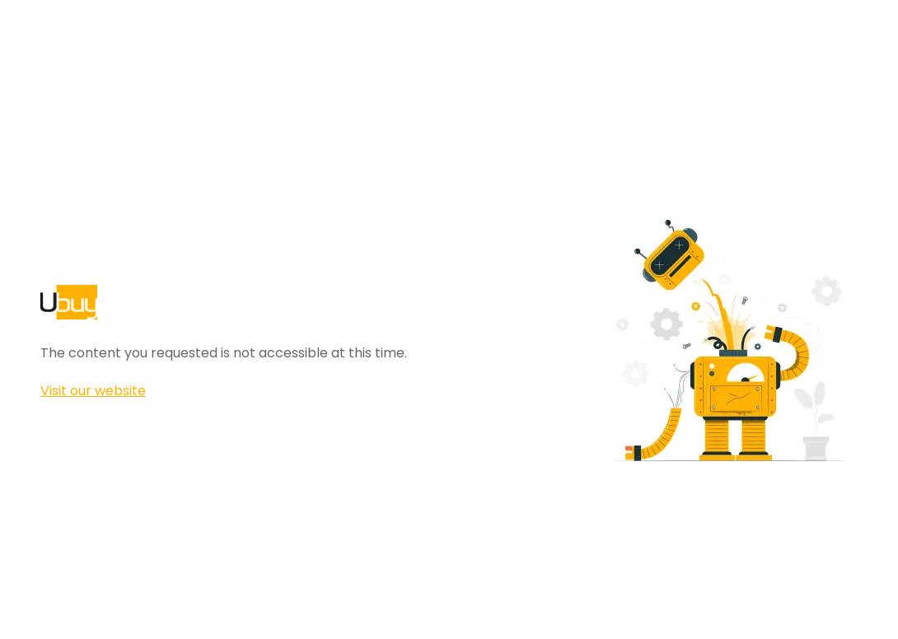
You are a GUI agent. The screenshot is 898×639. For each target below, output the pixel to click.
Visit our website (93, 390)
